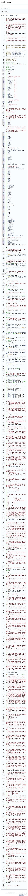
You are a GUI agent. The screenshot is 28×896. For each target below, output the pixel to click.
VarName (10, 242)
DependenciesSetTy (12, 320)
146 (3, 213)
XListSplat (10, 186)
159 (3, 228)
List (9, 143)
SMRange (10, 369)
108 (3, 169)
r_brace (10, 83)
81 (3, 137)
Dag (8, 136)
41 (3, 82)
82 (3, 138)
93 (3, 151)
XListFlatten (11, 185)
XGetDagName (11, 230)
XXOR (9, 179)
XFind (9, 191)
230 (3, 350)
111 (3, 172)
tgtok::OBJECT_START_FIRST (19, 265)
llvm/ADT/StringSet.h (18, 53)
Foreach (10, 159)
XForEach (10, 195)
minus (9, 77)
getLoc (12, 368)
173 (3, 244)
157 (3, 226)
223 (3, 337)
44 (3, 86)
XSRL (9, 181)
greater (10, 88)
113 (3, 174)
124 (3, 187)
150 (3, 218)
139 (3, 205)
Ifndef (9, 121)
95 (3, 153)
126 (3, 190)
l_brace (10, 82)
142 (3, 208)
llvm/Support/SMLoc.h (18, 57)
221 (3, 332)
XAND (9, 177)
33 (3, 73)
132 (3, 197)
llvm (13, 62)
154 (3, 222)
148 (3, 215)
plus (9, 79)
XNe (8, 212)
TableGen (6, 8)
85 (3, 142)
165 (3, 235)
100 (3, 159)
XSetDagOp (10, 218)
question (10, 95)
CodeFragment (11, 243)
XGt (8, 216)
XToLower (10, 225)
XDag (9, 211)
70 (3, 121)
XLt (8, 214)
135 (3, 200)
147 (3, 214)
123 (3, 186)
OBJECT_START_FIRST (13, 149)
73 (3, 124)
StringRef (10, 290)
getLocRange (15, 369)
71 (3, 122)
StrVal (9, 241)
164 (3, 234)
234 (3, 357)
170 (3, 241)
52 (3, 95)
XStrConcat (10, 187)
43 (3, 85)
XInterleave (11, 188)
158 (3, 227)
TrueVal (10, 101)
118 (3, 180)
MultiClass (10, 163)
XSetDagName (11, 233)
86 (3, 143)
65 (3, 113)
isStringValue (21, 274)
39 (3, 80)
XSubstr (10, 190)
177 (3, 251)
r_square (10, 81)
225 (3, 340)
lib (1, 8)
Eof (8, 73)
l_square (10, 80)
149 (3, 216)
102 (3, 162)
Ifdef (9, 120)
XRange (9, 227)
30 (3, 69)
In (8, 139)
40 (3, 81)
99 (3, 158)
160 (3, 229)
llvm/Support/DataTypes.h (16, 55)
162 (3, 232)
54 (3, 97)
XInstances (10, 205)
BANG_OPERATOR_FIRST (13, 167)
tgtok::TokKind (11, 253)
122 (3, 185)
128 (3, 192)
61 (3, 106)
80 (3, 136)
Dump (9, 158)
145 (3, 212)
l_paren (10, 85)
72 (3, 123)
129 (3, 193)
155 (3, 223)
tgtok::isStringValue (18, 343)
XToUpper (10, 226)
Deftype (10, 156)
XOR (8, 178)
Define (9, 124)
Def (8, 152)
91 (3, 149)
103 (3, 163)
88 (3, 145)
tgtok (13, 69)
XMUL (9, 172)
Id (8, 240)
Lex (17, 327)
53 (3, 96)
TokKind (11, 71)
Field (9, 138)
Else (9, 122)
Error (9, 74)
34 (3, 74)
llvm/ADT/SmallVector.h (18, 51)
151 (3, 219)
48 (3, 90)
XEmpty (9, 202)
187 (3, 274)
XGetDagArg (10, 229)
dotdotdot (10, 97)
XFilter (10, 197)
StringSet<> (11, 424)
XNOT (9, 174)
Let (8, 162)
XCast (9, 193)
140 (3, 206)
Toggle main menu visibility (2, 5)
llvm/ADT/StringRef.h (18, 52)
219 (3, 327)
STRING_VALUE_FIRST (13, 239)
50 (3, 93)
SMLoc (9, 368)
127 (3, 191)
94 (3, 152)
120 (3, 183)
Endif (9, 123)
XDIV (9, 173)
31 (3, 71)
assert (10, 343)
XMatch (9, 192)
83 (3, 139)
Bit (8, 132)
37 (3, 77)
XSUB (9, 171)
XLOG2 (9, 176)
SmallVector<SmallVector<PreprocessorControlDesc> (16, 518)
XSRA (9, 180)
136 (3, 201)
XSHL (9, 183)
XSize (9, 201)
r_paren (10, 86)
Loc (7, 380)
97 (3, 156)
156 (3, 225)
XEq (8, 208)
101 (3, 160)
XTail (9, 200)
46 (3, 88)
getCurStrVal (22, 340)
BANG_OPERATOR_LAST (13, 235)
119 (3, 181)
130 (3, 194)
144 (3, 211)
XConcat (10, 169)
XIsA (9, 209)
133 (3, 198)
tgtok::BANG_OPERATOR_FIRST (16, 255)
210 (3, 313)
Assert (9, 150)
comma (9, 91)
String (9, 144)
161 (3, 230)
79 (3, 135)
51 (3, 94)
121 (3, 184)
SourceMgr (12, 66)
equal (9, 94)
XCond (9, 207)
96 (3, 155)
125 (3, 188)
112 (3, 173)
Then (9, 145)
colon (9, 89)
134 (3, 199)
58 (3, 102)
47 (3, 89)
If (8, 160)
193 (3, 285)
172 (3, 243)
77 (3, 132)
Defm (9, 153)
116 (3, 178)
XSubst (9, 194)
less (9, 87)
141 (3, 207)
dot (8, 93)
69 (3, 120)
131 (3, 195)
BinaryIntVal (11, 113)
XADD (9, 170)
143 (3, 209)
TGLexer (12, 285)
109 (3, 170)
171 (3, 242)
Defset (9, 155)
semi (9, 90)
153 (3, 221)
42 (3, 83)
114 (3, 176)
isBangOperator (21, 251)
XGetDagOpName (11, 221)
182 (3, 263)
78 (3, 134)
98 (3, 157)
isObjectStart (21, 263)
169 (3, 240)
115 (3, 177)
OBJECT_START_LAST (12, 164)
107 (3, 167)
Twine (11, 67)
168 (3, 239)
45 (3, 87)
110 (3, 171)
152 (3, 220)
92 (3, 150)
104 (3, 164)
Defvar (9, 157)
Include (10, 141)
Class (9, 151)
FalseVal (10, 102)
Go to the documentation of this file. (10, 15)
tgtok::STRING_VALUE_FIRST (19, 276)
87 (3, 144)
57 (3, 101)
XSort (9, 228)
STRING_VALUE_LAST (12, 244)
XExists (10, 222)
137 (3, 202)
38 (3, 79)
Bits (9, 134)
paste (9, 96)
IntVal (9, 106)
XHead (9, 199)
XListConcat (11, 184)
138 (3, 204)
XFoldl (9, 198)
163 (3, 233)
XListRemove (11, 223)
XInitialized (11, 204)
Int (8, 142)
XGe (8, 215)
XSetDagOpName (11, 220)
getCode (18, 337)
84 (3, 141)
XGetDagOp (10, 219)
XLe (8, 213)
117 (3, 179)
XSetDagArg (10, 232)
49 (3, 91)
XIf (8, 206)
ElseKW (9, 137)
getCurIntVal (15, 350)
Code (9, 135)
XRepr (9, 234)
